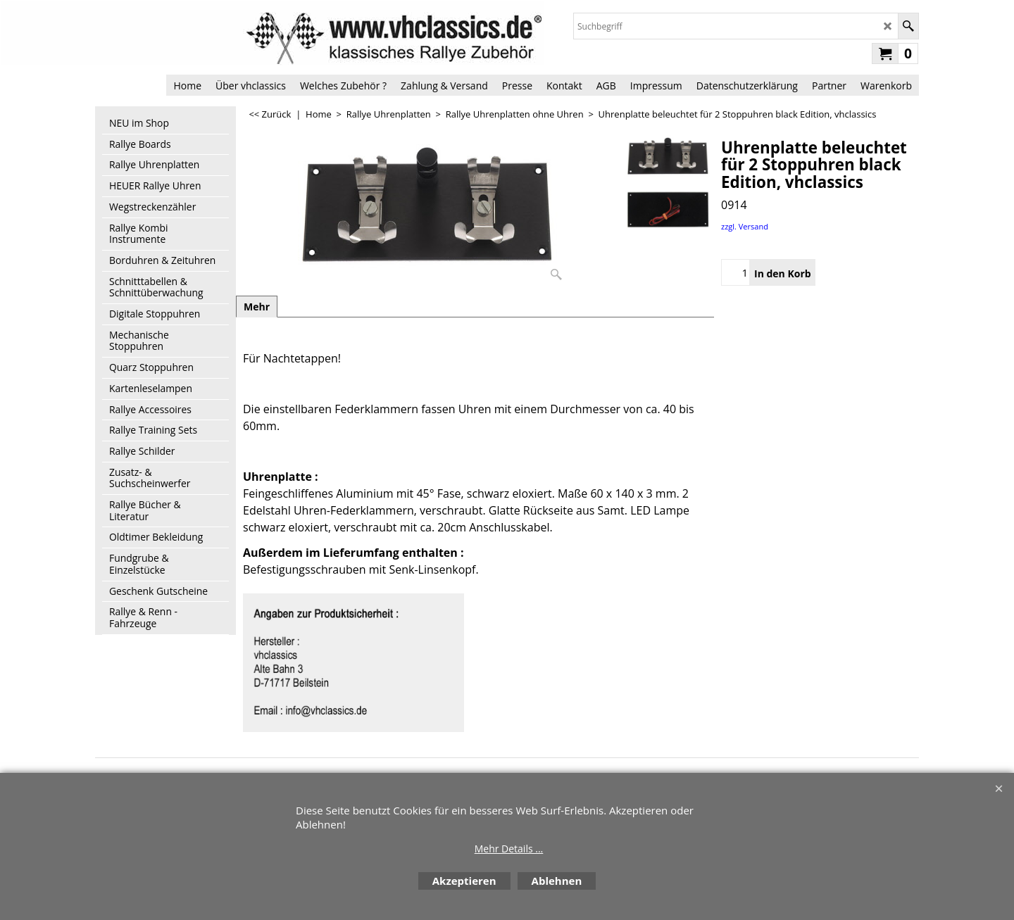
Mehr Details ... (509, 848)
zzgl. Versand (744, 226)
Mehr (257, 306)
